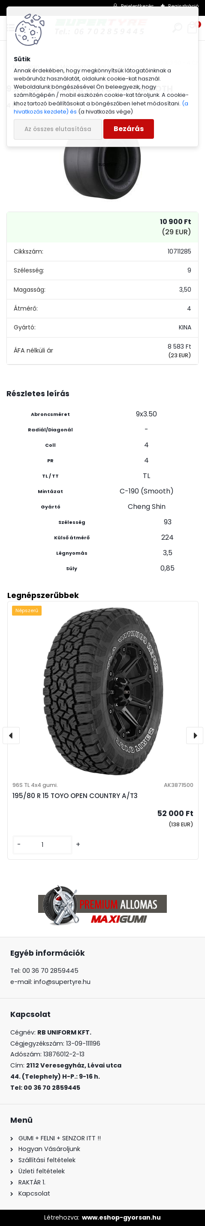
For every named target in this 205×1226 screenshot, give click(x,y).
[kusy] (42, 845)
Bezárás (129, 129)
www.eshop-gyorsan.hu (121, 1217)
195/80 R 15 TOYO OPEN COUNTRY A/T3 (75, 795)
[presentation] (11, 735)
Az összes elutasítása (57, 129)
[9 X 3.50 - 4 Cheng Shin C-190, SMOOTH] (102, 159)
